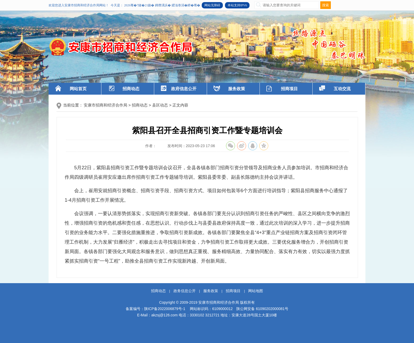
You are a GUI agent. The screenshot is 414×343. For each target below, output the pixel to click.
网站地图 (255, 291)
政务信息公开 (184, 291)
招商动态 (131, 88)
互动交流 (342, 88)
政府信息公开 (183, 88)
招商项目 (289, 88)
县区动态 (160, 105)
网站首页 (78, 88)
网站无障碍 (212, 5)
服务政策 (236, 88)
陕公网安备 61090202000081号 (262, 309)
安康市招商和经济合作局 (105, 105)
